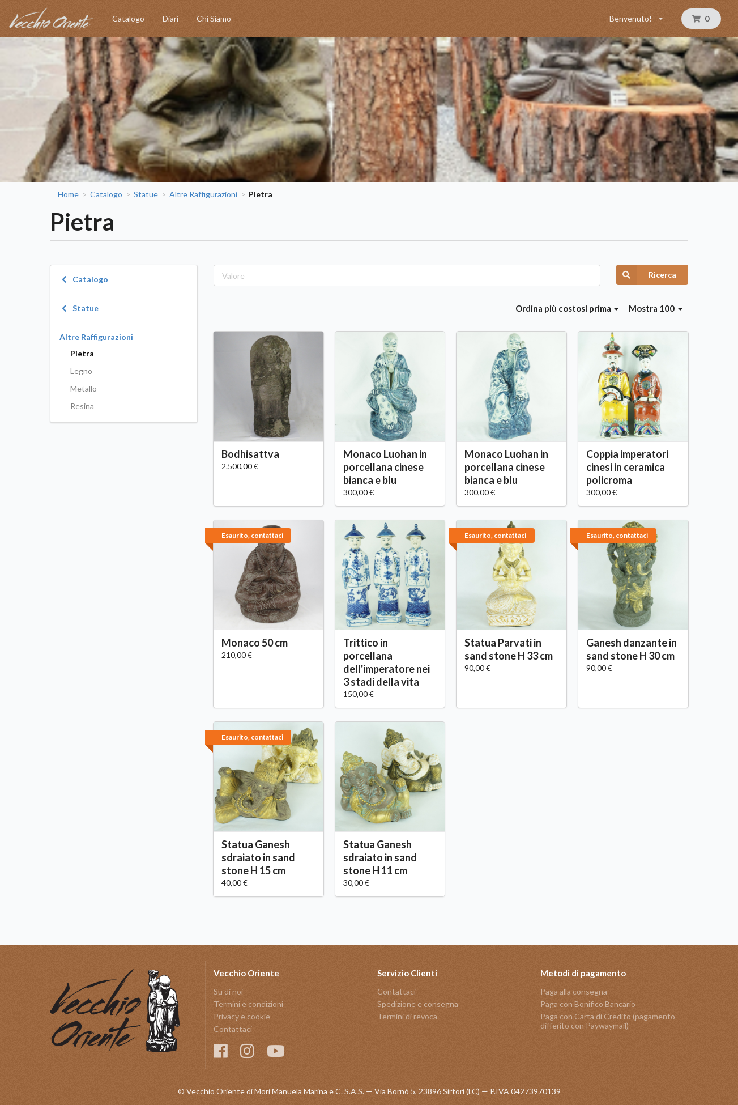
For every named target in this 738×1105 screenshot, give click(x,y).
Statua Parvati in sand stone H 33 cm (508, 649)
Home (68, 194)
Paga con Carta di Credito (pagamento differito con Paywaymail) (607, 1021)
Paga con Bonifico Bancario (587, 1004)
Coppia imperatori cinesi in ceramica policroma (627, 467)
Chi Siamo (214, 18)
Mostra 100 (655, 308)
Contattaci (233, 1029)
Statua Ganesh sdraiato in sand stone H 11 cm (380, 857)
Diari (170, 18)
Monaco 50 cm (254, 642)
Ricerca (646, 275)
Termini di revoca (407, 1016)
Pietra (82, 353)
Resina (82, 406)
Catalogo (128, 18)
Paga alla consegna (573, 991)
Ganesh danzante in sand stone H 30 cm (631, 649)
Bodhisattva (250, 454)
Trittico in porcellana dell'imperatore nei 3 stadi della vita (386, 662)
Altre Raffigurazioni (203, 194)
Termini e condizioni (248, 1004)
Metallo (83, 388)
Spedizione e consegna (417, 1004)
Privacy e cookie (242, 1016)
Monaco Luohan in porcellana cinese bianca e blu (385, 467)
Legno (81, 371)
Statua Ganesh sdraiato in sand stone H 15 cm (258, 857)
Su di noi (228, 991)
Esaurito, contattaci (252, 535)
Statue (146, 194)
